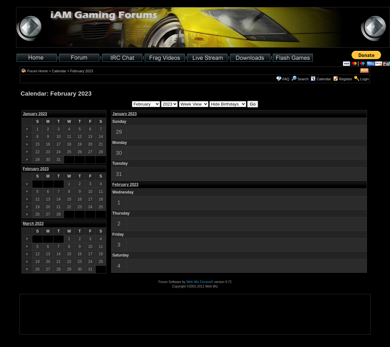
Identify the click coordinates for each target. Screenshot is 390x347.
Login (364, 79)
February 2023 (125, 184)
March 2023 (33, 223)
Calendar (59, 71)
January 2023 (35, 114)
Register (345, 79)
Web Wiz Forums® (199, 282)
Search (300, 79)
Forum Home (37, 71)
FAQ (285, 79)
